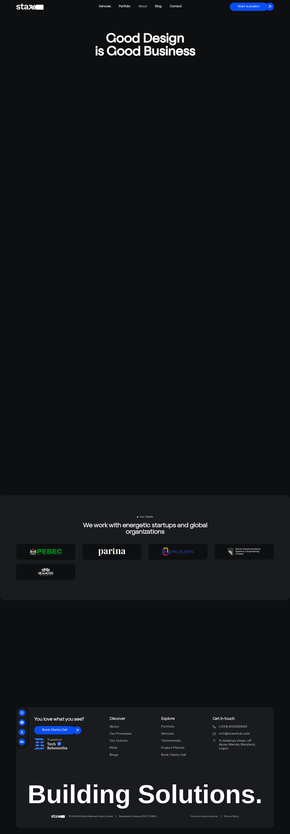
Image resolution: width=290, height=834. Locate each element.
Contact (176, 6)
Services (105, 6)
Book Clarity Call (54, 730)
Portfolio (124, 6)
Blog (158, 6)
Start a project (249, 6)
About (142, 6)
